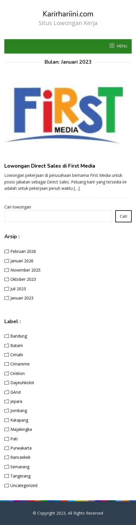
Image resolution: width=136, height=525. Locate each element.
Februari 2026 (23, 251)
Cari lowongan (17, 207)
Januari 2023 (21, 298)
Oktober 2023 (23, 279)
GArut (15, 392)
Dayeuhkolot (22, 382)
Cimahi (16, 354)
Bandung (18, 336)
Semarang (19, 466)
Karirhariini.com (68, 14)
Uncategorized (23, 485)
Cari (123, 216)
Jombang (18, 410)
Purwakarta (21, 448)
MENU (121, 46)
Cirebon (17, 373)
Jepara (16, 401)
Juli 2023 (18, 288)
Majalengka (21, 429)
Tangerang (20, 476)
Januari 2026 (21, 261)
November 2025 (25, 270)
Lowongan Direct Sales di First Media (49, 165)
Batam (16, 345)
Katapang (19, 420)
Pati (14, 438)
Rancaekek (20, 457)
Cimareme (20, 364)
